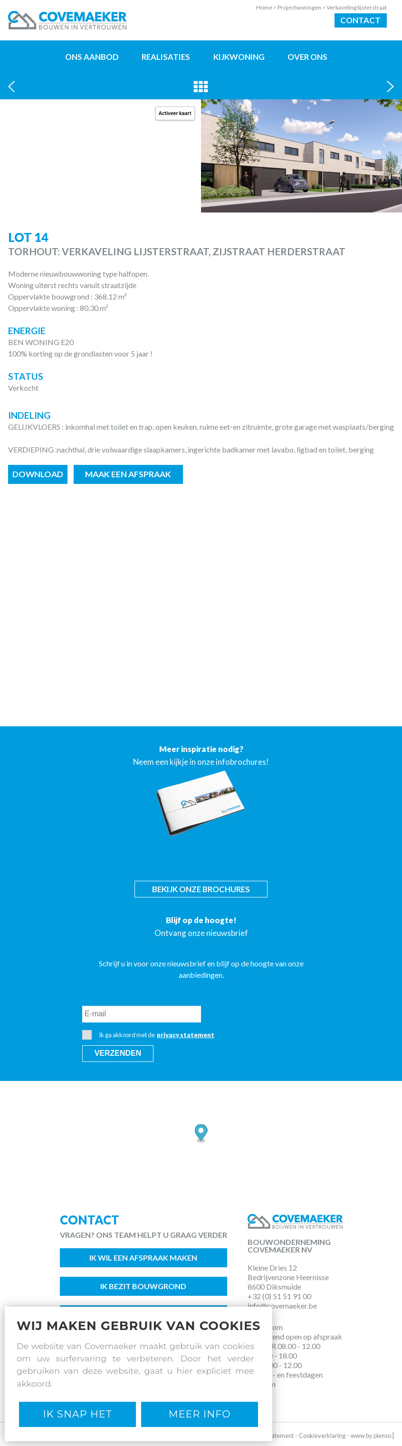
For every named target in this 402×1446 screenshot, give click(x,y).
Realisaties (166, 57)
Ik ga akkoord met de (148, 1035)
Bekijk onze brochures (201, 889)
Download (37, 474)
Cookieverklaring (322, 1435)
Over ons (307, 57)
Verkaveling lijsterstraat (356, 7)
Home (267, 7)
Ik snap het (77, 1414)
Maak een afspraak (128, 474)
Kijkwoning (239, 57)
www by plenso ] (372, 1435)
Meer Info (200, 1414)
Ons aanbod (92, 57)
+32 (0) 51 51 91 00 (279, 1296)
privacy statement (185, 1035)
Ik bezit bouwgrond (143, 1286)
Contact (360, 20)
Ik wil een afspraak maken (143, 1257)
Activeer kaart (175, 113)
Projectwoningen (302, 7)
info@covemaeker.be (282, 1305)
